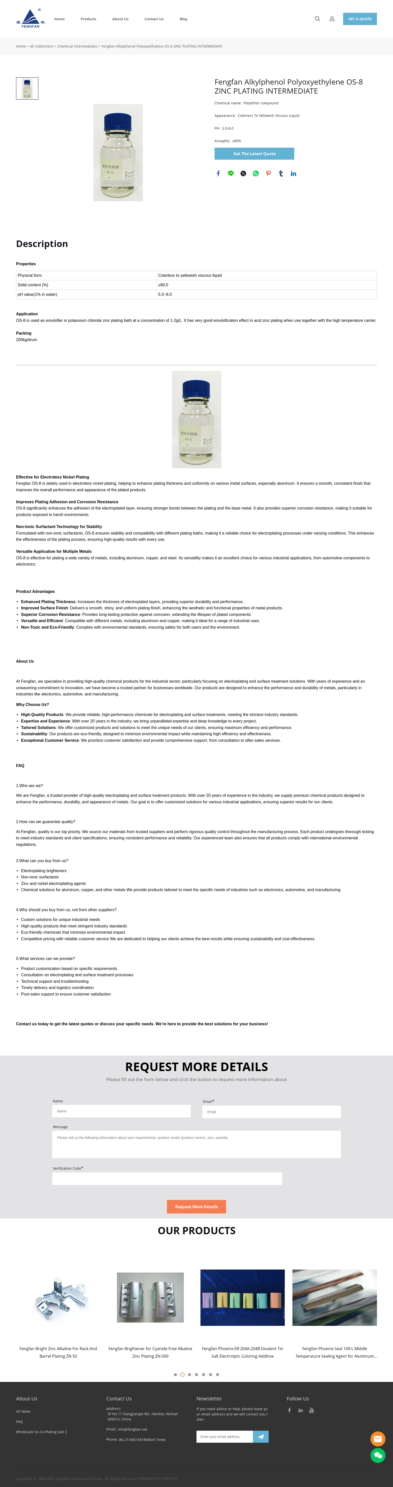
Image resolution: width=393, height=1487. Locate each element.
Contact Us (154, 19)
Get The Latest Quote (254, 153)
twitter (243, 173)
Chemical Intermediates (77, 46)
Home (59, 19)
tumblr (281, 173)
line (231, 173)
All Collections (41, 46)
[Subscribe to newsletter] (261, 1437)
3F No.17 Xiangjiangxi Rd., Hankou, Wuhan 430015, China (143, 1416)
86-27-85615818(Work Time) (142, 1439)
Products (88, 19)
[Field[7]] (121, 1111)
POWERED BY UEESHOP (158, 1478)
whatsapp (256, 173)
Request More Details (196, 1206)
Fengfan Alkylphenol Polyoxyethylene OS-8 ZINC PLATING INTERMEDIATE (162, 46)
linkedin (293, 173)
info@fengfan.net (132, 1429)
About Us (120, 19)
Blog (183, 19)
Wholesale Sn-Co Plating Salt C (41, 1431)
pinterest (268, 173)
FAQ (19, 1421)
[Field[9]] (271, 1112)
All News (23, 1411)
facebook (218, 173)
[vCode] (167, 1178)
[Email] (225, 1437)
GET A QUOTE (360, 19)
